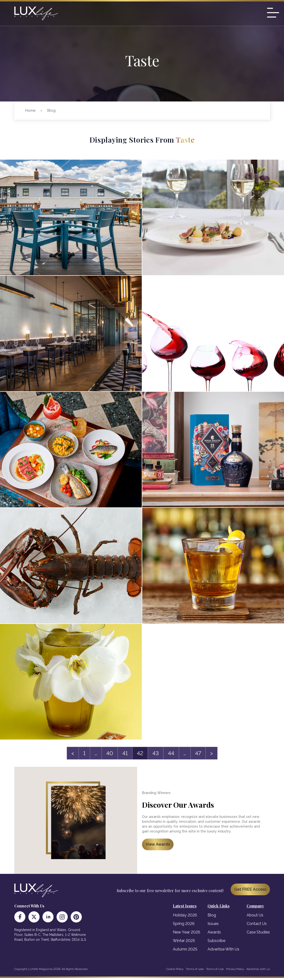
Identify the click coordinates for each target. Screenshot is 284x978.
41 (125, 753)
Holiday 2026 (185, 915)
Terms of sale (195, 969)
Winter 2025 (184, 940)
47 (198, 753)
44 (171, 753)
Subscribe (216, 940)
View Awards (158, 844)
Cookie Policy (175, 969)
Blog (212, 915)
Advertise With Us (223, 949)
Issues (213, 923)
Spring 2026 (184, 923)
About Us (255, 915)
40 (109, 753)
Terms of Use (215, 969)
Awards (214, 932)
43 (155, 753)
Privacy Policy (235, 969)
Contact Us (257, 923)
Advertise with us (258, 969)
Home (30, 110)
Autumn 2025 (185, 949)
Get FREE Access (250, 889)
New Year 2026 (186, 932)
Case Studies (258, 932)
